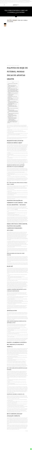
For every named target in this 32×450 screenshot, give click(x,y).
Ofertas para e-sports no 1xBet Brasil (12, 118)
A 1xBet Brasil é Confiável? (11, 119)
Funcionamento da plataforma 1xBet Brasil (13, 110)
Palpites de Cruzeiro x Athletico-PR (12, 101)
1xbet (23, 163)
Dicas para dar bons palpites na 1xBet (12, 105)
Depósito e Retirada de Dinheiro (12, 120)
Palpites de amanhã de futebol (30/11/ (12, 117)
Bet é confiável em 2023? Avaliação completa (13, 102)
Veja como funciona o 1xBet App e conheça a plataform (17, 21)
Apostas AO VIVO (10, 95)
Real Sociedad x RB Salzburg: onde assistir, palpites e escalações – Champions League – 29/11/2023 (13, 122)
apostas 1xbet (16, 209)
